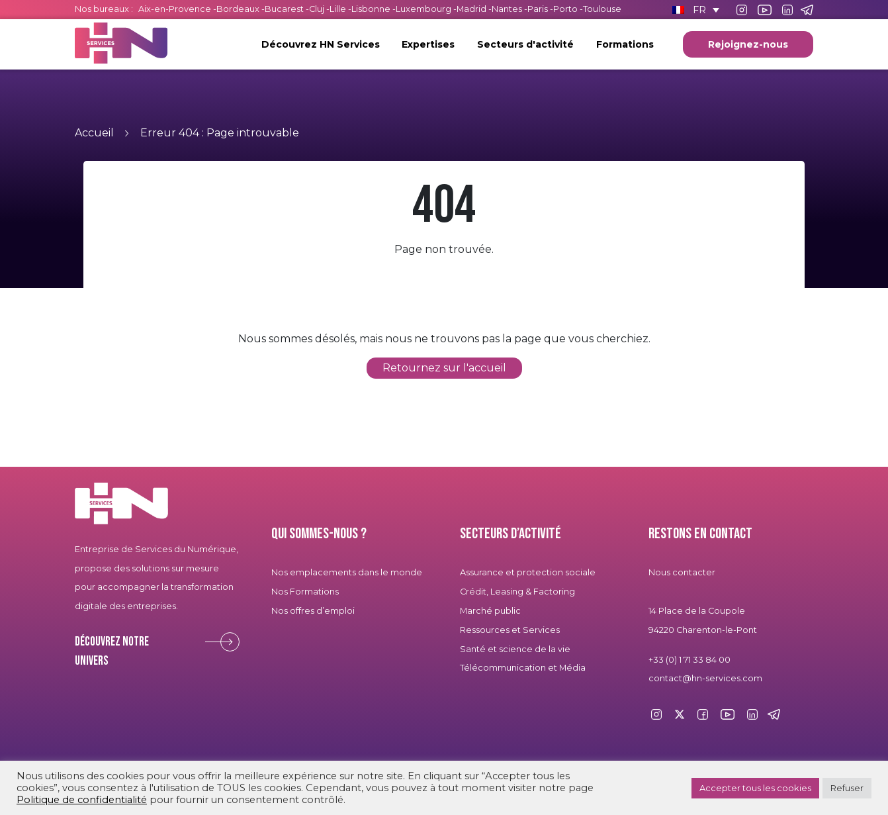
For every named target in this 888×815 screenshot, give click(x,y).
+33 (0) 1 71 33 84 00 (689, 660)
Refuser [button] (847, 788)
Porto (565, 9)
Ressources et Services (510, 630)
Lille (338, 9)
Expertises (428, 44)
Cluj (316, 9)
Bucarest (284, 9)
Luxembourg (423, 9)
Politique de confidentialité (82, 800)
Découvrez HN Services (320, 44)
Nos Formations (305, 592)
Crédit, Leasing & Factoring (517, 592)
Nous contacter (681, 572)
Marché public (490, 611)
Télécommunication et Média (523, 668)
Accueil (94, 132)
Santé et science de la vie (515, 649)
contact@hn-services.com (705, 678)
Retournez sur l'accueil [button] (444, 367)
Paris (537, 9)
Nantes (507, 9)
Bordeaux (237, 9)
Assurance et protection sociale (528, 572)
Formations (625, 44)
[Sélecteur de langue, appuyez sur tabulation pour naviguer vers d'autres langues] (696, 9)
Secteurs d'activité (525, 44)
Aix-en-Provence (174, 9)
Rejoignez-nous (748, 44)
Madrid (471, 9)
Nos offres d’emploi (313, 611)
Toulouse (602, 9)
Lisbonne (370, 9)
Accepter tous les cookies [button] (755, 788)
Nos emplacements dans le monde (346, 572)
